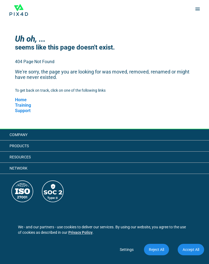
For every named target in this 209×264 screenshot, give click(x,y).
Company (18, 135)
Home (21, 99)
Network (18, 168)
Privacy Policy (80, 232)
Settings (127, 249)
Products (19, 146)
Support (22, 110)
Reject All (156, 249)
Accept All (191, 249)
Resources (20, 157)
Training (23, 105)
